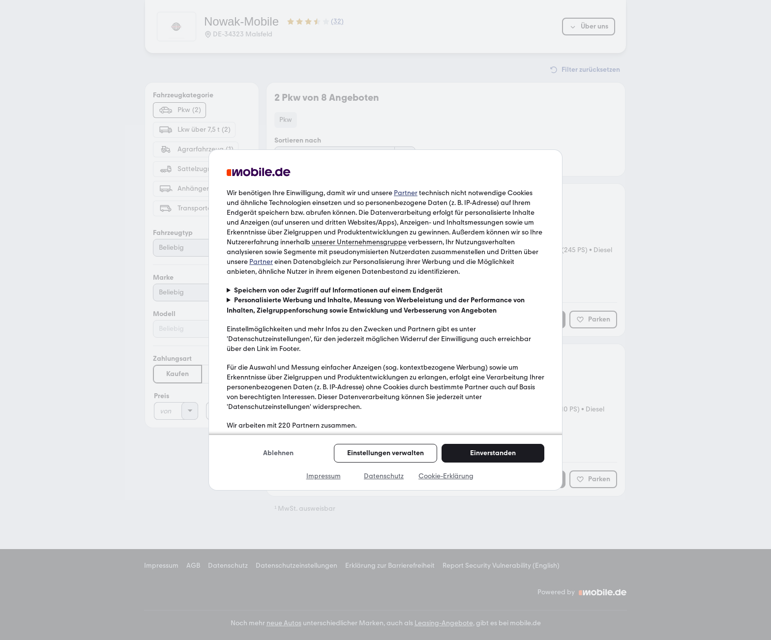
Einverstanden (493, 453)
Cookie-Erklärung (446, 476)
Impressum (323, 476)
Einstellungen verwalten (385, 453)
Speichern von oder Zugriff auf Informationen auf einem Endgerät (338, 290)
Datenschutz (384, 476)
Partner (405, 193)
